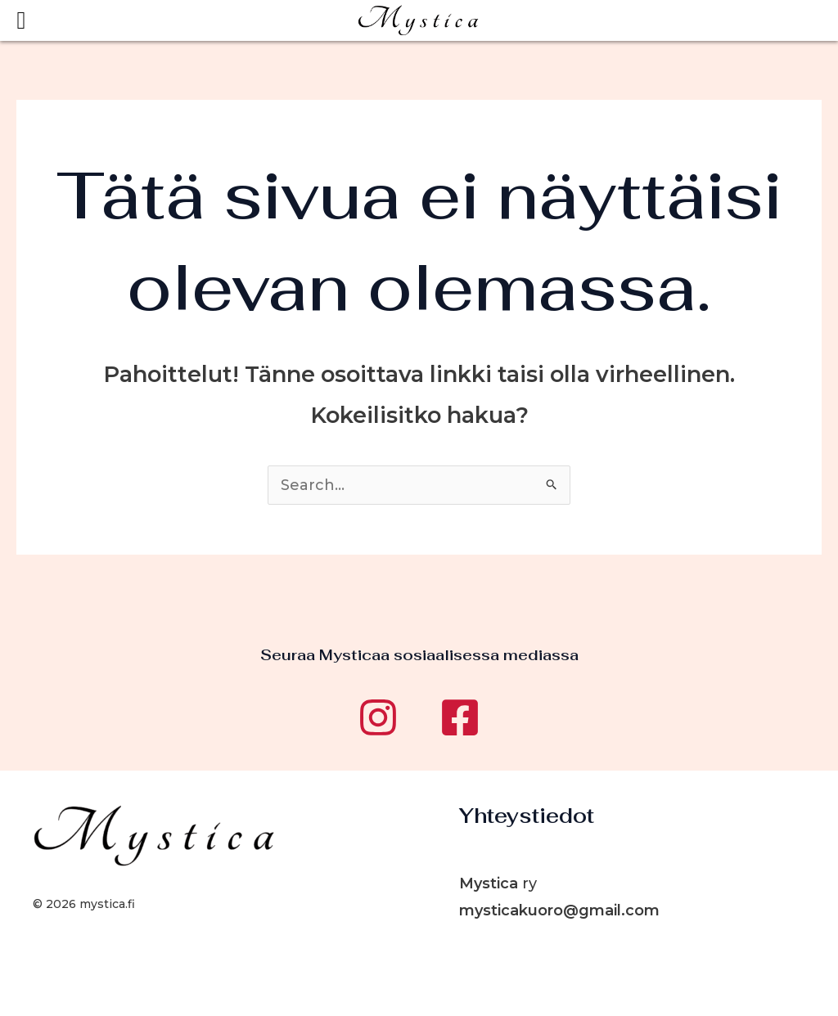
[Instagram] (378, 717)
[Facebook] (459, 717)
